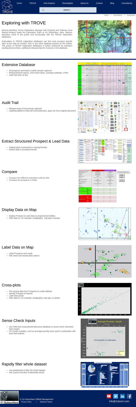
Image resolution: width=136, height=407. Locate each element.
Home (106, 15)
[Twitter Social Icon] (115, 396)
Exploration (131, 15)
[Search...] (67, 10)
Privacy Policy (28, 402)
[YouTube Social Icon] (109, 396)
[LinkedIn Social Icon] (122, 396)
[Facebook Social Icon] (129, 396)
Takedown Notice (45, 402)
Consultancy (117, 15)
